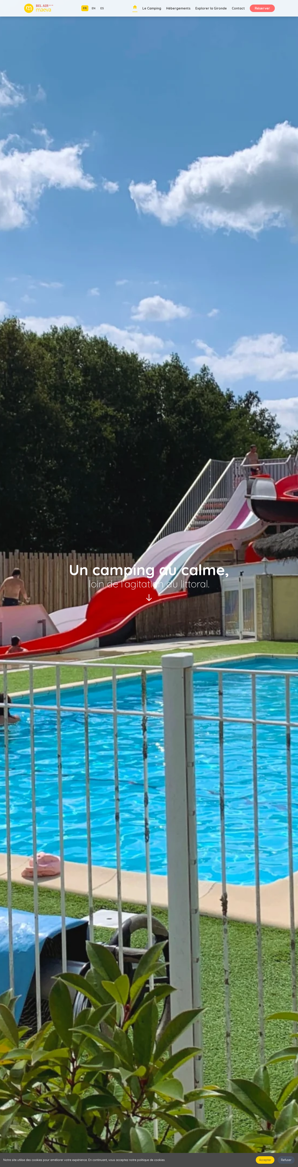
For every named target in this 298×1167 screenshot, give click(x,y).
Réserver (262, 8)
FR (85, 8)
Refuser (286, 1160)
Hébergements (178, 8)
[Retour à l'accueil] (134, 8)
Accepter (265, 1160)
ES (102, 8)
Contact (238, 8)
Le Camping (151, 8)
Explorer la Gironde (211, 8)
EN (93, 8)
